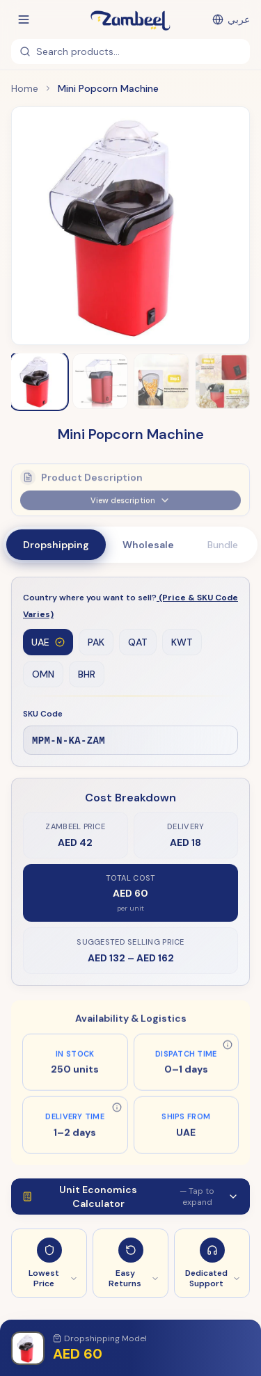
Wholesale (148, 544)
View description (130, 504)
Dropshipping (56, 544)
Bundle (222, 544)
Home (24, 88)
